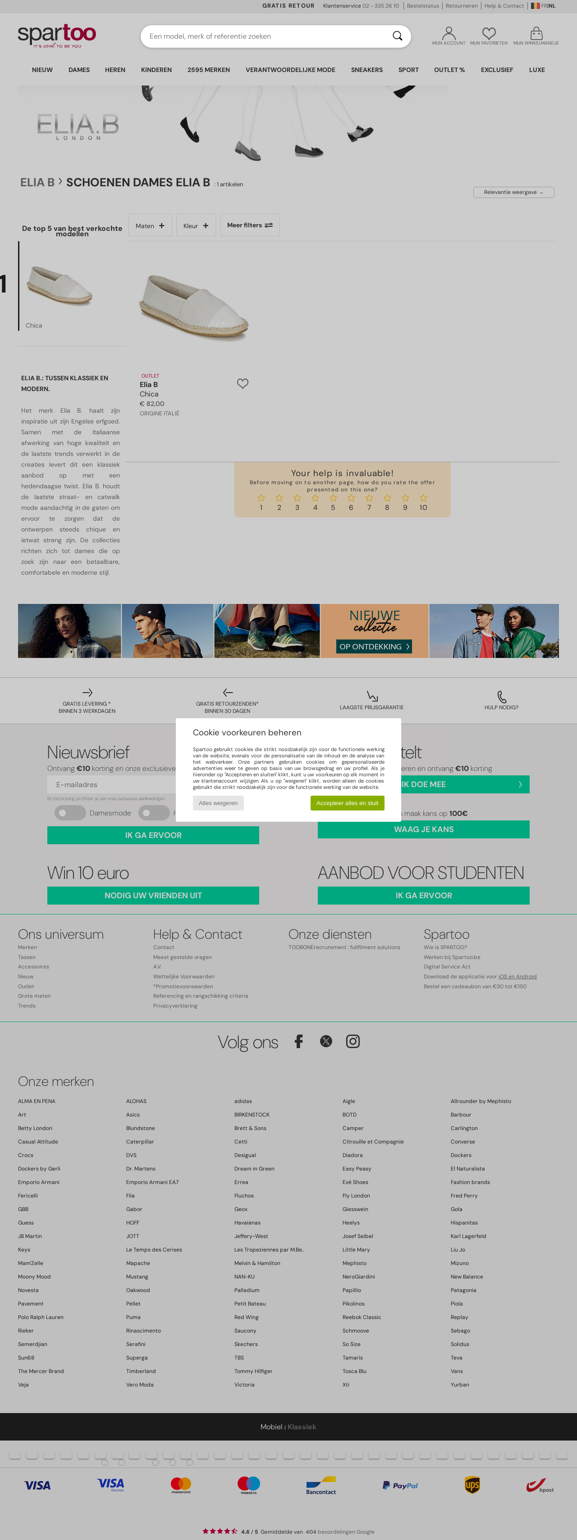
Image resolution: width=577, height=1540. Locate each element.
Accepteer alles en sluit (347, 803)
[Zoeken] (398, 36)
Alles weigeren (218, 803)
